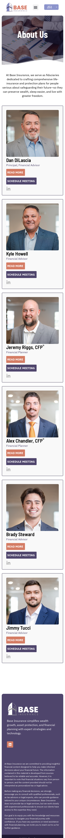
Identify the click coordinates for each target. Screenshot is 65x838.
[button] (35, 7)
